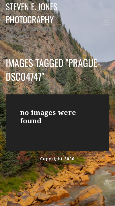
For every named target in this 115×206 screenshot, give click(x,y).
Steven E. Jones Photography (36, 19)
